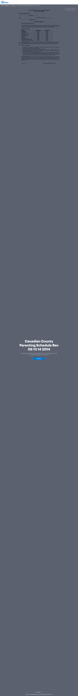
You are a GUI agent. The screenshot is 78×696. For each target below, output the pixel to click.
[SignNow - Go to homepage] (4, 2)
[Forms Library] (13, 5)
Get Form (39, 358)
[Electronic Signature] (5, 5)
